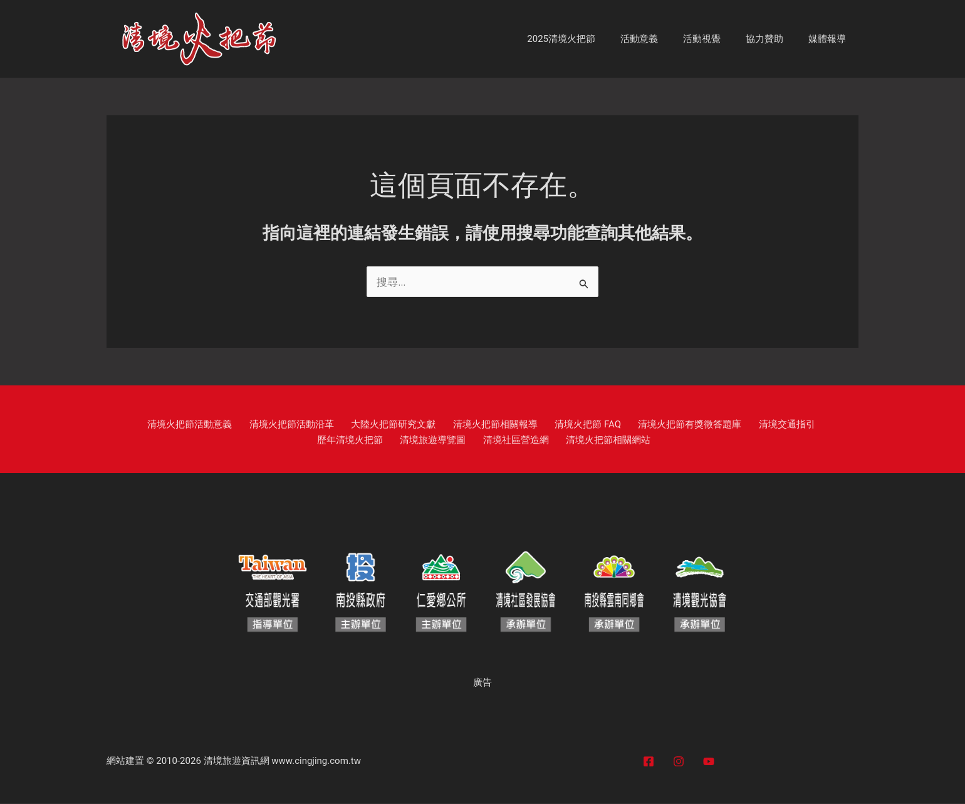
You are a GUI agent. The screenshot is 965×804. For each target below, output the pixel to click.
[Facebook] (648, 762)
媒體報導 (830, 38)
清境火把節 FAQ (541, 425)
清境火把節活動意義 (174, 425)
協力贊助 (774, 38)
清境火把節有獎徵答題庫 (635, 425)
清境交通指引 (725, 425)
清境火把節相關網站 (560, 440)
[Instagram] (678, 762)
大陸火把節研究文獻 (362, 425)
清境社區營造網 (475, 440)
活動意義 (661, 38)
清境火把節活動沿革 (268, 425)
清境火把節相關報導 (456, 425)
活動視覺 (717, 38)
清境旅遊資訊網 (236, 761)
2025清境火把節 (589, 38)
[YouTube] (708, 762)
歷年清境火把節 (795, 425)
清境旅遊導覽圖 (400, 440)
